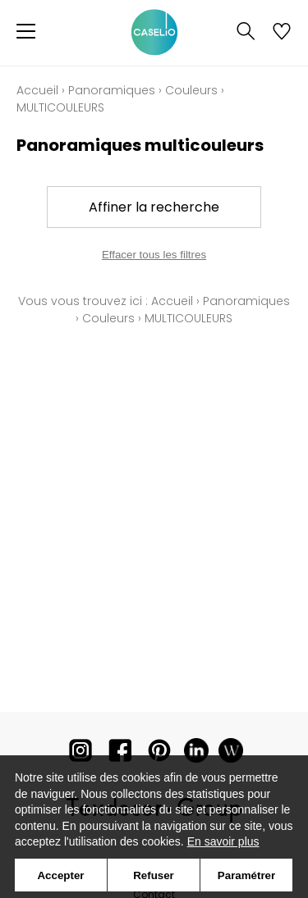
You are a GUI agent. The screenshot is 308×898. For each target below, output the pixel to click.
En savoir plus (223, 841)
